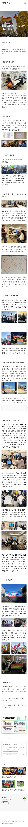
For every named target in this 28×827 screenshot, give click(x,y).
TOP (25, 822)
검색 (22, 3)
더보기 (4, 327)
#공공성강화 (16, 182)
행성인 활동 (5, 744)
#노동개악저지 (8, 182)
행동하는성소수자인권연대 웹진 (7, 799)
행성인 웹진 (7, 3)
